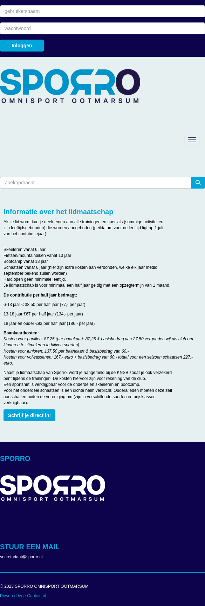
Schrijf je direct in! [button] (29, 415)
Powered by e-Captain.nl (23, 595)
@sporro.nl (21, 556)
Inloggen (22, 45)
